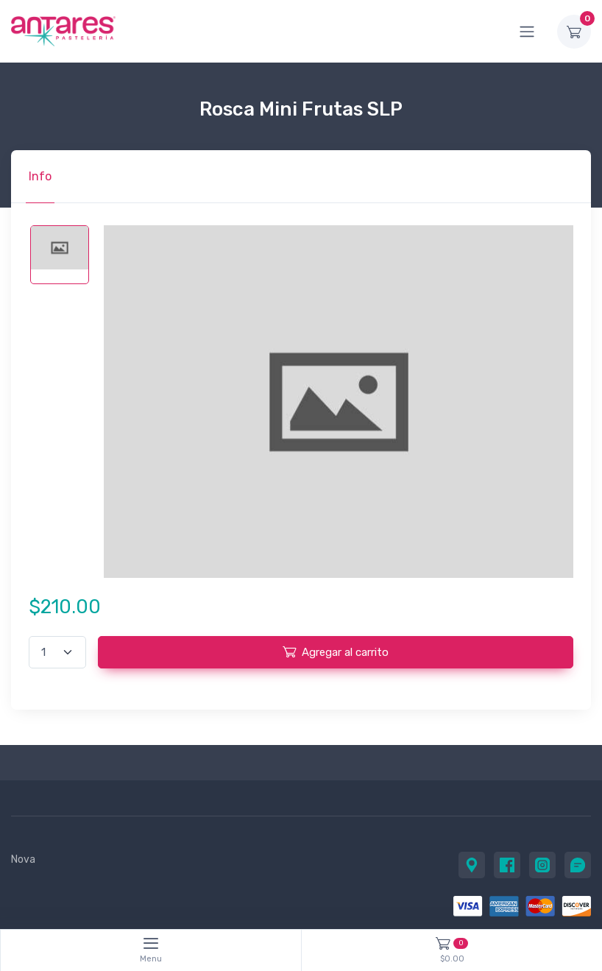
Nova (23, 859)
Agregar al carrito (336, 651)
